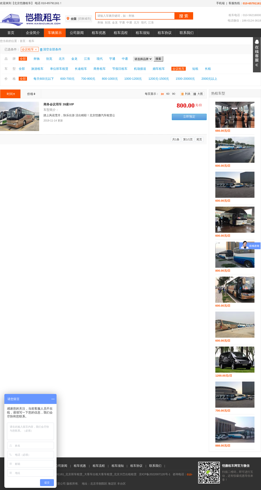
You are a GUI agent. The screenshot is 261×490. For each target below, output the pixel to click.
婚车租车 (159, 68)
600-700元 (67, 78)
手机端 (220, 3)
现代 (144, 22)
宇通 (122, 22)
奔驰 (100, 22)
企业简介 (33, 33)
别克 (107, 22)
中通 (129, 22)
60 (167, 93)
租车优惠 (99, 33)
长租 (208, 68)
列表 (188, 93)
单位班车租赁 (59, 68)
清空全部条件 (50, 49)
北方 (136, 22)
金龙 (115, 22)
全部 (23, 58)
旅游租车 (37, 68)
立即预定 (189, 116)
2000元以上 (209, 78)
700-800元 (88, 78)
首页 (10, 33)
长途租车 (81, 68)
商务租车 (100, 68)
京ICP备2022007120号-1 (155, 474)
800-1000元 (110, 78)
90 (173, 93)
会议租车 (28, 49)
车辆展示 (55, 33)
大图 (200, 93)
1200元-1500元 (159, 78)
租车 (31, 41)
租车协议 (165, 33)
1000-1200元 (133, 78)
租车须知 (143, 33)
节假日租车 (119, 68)
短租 (195, 68)
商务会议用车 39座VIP (59, 104)
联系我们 (187, 33)
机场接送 (140, 68)
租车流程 (121, 33)
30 (162, 94)
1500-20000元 (185, 78)
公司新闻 (77, 33)
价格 (30, 94)
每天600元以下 (43, 78)
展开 (257, 54)
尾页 (199, 139)
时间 (10, 94)
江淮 (151, 22)
